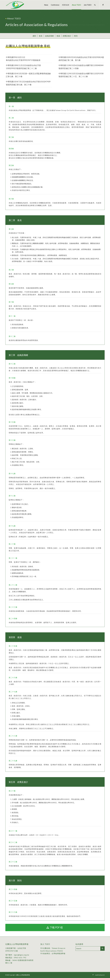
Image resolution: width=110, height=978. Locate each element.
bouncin (102, 975)
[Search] (95, 5)
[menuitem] (46, 5)
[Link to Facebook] (103, 4)
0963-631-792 (20, 958)
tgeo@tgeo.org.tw (21, 955)
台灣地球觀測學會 (58, 953)
